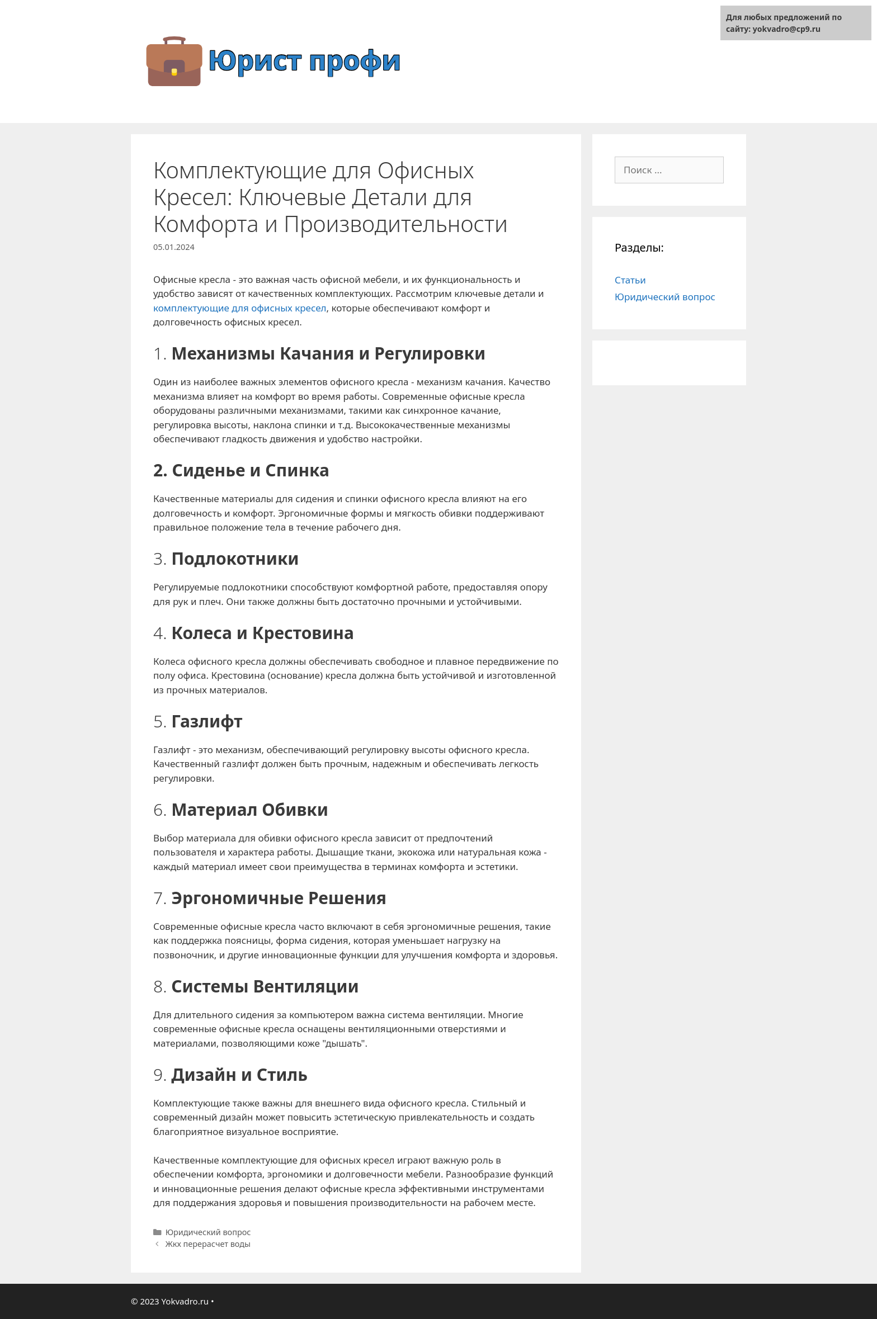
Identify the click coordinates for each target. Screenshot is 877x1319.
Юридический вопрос (208, 1232)
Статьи (630, 279)
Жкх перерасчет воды (208, 1243)
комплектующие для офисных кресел (240, 307)
